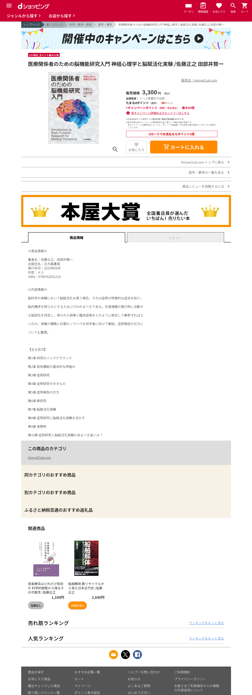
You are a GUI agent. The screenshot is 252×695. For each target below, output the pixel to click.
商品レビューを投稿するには (203, 186)
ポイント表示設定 (87, 692)
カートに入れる (183, 147)
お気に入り (136, 149)
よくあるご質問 (139, 685)
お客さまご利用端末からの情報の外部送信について (196, 687)
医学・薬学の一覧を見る (206, 172)
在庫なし (36, 605)
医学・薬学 (105, 24)
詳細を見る (77, 605)
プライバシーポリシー (190, 679)
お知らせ (134, 679)
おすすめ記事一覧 (87, 672)
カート (79, 679)
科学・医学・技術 (80, 24)
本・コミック (54, 24)
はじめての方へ (139, 692)
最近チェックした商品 (44, 685)
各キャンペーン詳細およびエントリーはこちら (160, 113)
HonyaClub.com (39, 457)
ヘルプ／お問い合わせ (144, 672)
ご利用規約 (182, 672)
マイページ (83, 685)
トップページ (31, 24)
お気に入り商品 (39, 679)
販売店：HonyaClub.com (199, 80)
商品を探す (36, 672)
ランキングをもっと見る (206, 623)
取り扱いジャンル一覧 (44, 692)
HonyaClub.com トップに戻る (202, 162)
